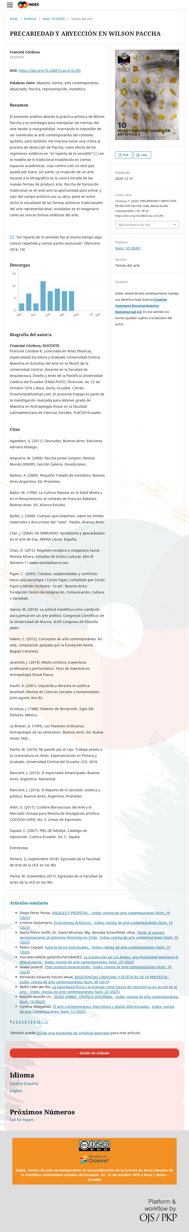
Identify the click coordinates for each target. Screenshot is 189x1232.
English (16, 1091)
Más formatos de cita (134, 224)
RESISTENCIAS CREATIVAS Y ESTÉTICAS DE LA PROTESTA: (122, 977)
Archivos (30, 18)
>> (46, 1021)
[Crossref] (94, 1159)
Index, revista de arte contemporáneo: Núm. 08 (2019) (64, 982)
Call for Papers (22, 1119)
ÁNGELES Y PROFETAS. (71, 912)
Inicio (14, 18)
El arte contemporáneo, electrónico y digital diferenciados (101, 1006)
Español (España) (24, 1083)
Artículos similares (29, 903)
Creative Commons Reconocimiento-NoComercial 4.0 (141, 305)
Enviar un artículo (94, 1053)
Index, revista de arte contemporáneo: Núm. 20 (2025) (89, 962)
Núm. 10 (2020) (54, 18)
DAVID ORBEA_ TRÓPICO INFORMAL (83, 996)
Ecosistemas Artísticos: (73, 922)
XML (144, 155)
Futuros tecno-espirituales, (67, 947)
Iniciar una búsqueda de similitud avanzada (73, 1032)
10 (38, 1021)
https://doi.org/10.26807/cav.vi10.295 (50, 70)
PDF (125, 155)
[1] (95, 153)
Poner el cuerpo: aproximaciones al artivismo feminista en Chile (92, 935)
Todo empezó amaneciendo (68, 967)
